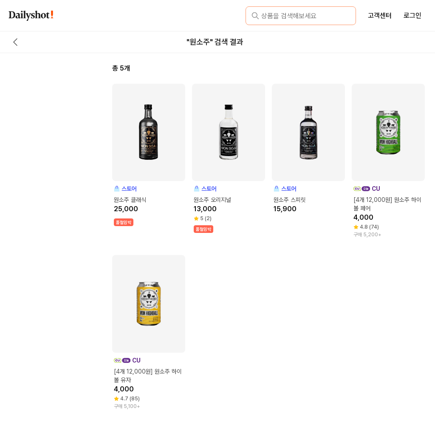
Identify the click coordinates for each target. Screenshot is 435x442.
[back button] (15, 42)
